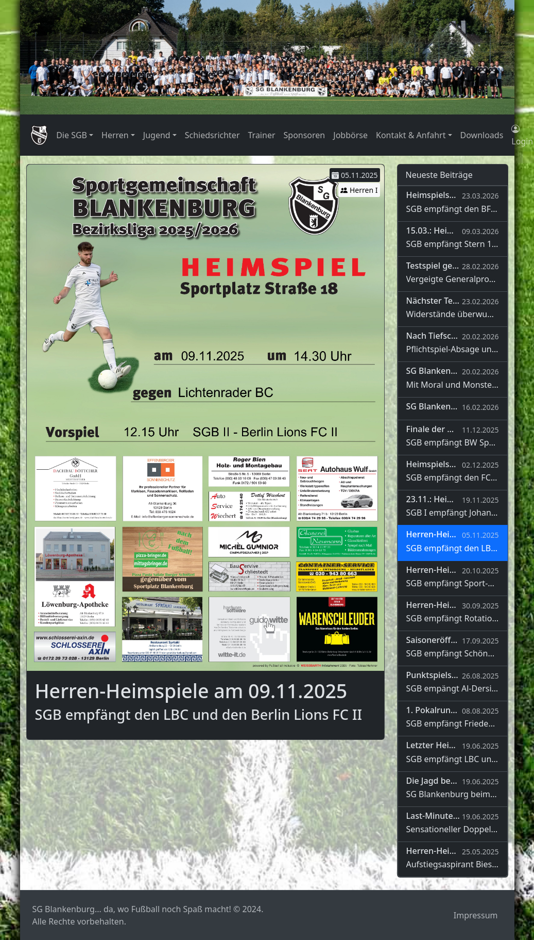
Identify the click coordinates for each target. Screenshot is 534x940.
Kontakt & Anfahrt (410, 135)
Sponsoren (304, 135)
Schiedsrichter (212, 135)
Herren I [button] (358, 190)
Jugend (156, 135)
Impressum (476, 915)
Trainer (261, 135)
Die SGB (71, 135)
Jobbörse (350, 135)
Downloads (482, 135)
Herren (115, 135)
